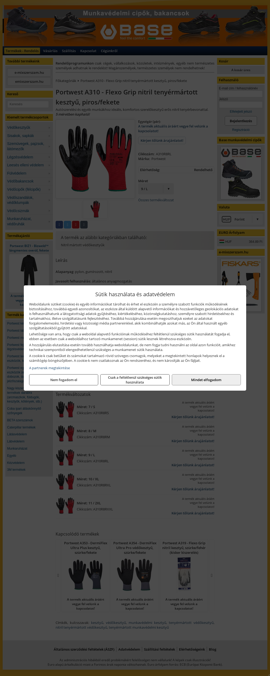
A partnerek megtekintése (49, 368)
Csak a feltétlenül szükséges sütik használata (135, 380)
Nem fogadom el (63, 379)
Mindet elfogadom (206, 379)
